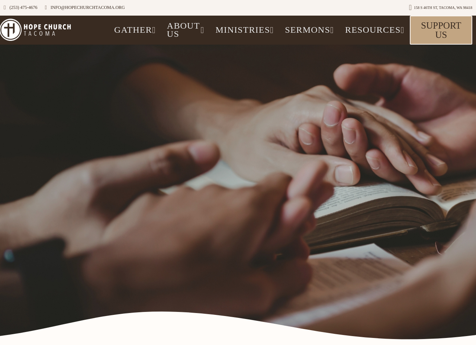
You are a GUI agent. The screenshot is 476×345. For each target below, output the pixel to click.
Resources (374, 30)
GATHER (135, 30)
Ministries (245, 30)
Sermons (309, 30)
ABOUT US (186, 30)
